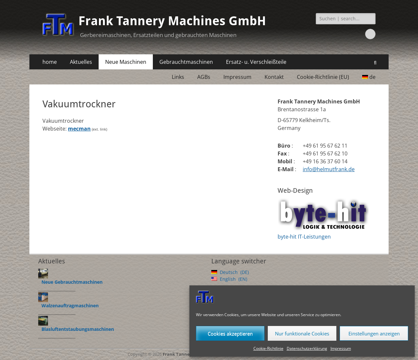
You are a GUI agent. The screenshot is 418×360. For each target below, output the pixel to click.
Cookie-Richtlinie (268, 348)
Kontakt (274, 77)
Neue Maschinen (125, 61)
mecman (79, 128)
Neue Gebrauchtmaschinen (72, 282)
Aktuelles (81, 61)
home (49, 61)
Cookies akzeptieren (230, 333)
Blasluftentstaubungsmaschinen (77, 329)
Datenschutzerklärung (307, 348)
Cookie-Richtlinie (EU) (323, 77)
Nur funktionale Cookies (302, 333)
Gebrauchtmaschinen (186, 61)
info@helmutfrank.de (329, 169)
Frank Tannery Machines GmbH (172, 21)
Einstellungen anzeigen (374, 333)
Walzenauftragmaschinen (70, 305)
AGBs (203, 77)
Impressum (340, 348)
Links (178, 77)
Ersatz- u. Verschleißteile (256, 61)
